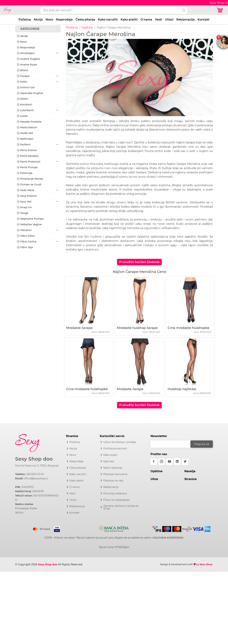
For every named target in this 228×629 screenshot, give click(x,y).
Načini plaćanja (112, 467)
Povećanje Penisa (30, 178)
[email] (172, 444)
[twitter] (185, 461)
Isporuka (108, 461)
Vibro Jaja (25, 247)
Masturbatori (27, 127)
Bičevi (22, 70)
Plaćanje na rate (113, 480)
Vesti (158, 19)
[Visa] (55, 528)
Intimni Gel (26, 87)
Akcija (38, 19)
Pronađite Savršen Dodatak (139, 262)
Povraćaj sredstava (115, 493)
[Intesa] (114, 528)
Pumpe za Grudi (29, 184)
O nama (146, 19)
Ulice (154, 479)
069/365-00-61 (35, 474)
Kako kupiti (110, 455)
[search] (183, 10)
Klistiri (22, 98)
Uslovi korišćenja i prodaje (119, 442)
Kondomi (24, 104)
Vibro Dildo (26, 235)
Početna (25, 19)
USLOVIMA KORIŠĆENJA (167, 537)
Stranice (190, 479)
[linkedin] (177, 461)
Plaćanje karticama (115, 474)
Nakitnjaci (25, 138)
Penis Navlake (27, 156)
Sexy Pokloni (27, 195)
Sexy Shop (206, 564)
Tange (22, 213)
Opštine (87, 27)
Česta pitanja (85, 19)
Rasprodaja (64, 19)
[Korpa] (220, 10)
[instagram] (161, 461)
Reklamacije (110, 487)
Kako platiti (129, 19)
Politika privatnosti (115, 448)
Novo (49, 19)
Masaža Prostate (29, 121)
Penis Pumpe (27, 167)
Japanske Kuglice (30, 93)
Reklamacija (185, 19)
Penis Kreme (27, 150)
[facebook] (154, 461)
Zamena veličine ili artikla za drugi (120, 507)
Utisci (169, 19)
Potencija (24, 173)
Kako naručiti (108, 19)
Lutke (22, 116)
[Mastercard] (42, 528)
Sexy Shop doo (34, 459)
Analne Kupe (27, 64)
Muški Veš (25, 133)
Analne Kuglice (28, 58)
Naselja (189, 471)
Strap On (24, 207)
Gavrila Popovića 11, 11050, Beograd (36, 465)
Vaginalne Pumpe (30, 218)
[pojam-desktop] (110, 10)
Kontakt (203, 19)
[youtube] (169, 461)
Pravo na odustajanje (116, 500)
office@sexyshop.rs (36, 478)
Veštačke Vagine (29, 224)
